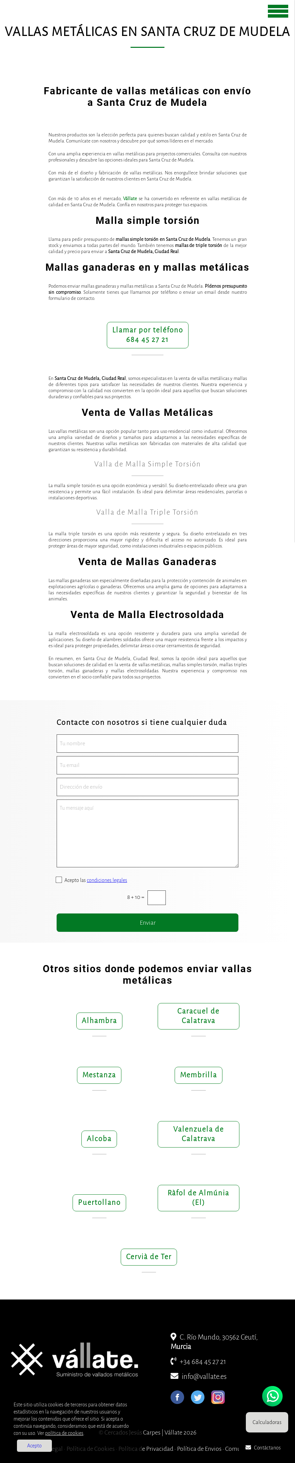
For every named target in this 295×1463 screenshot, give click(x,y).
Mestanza (99, 1075)
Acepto (34, 1445)
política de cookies (64, 1433)
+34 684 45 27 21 (198, 1362)
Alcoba (99, 1139)
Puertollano (99, 1203)
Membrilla (198, 1075)
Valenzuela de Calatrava (198, 1134)
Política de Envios (199, 1448)
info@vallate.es (199, 1377)
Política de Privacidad (145, 1448)
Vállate (130, 198)
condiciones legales (107, 880)
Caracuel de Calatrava (198, 1016)
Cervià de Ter (149, 1257)
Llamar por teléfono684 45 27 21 (147, 335)
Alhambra (99, 1021)
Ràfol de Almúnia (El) (198, 1198)
